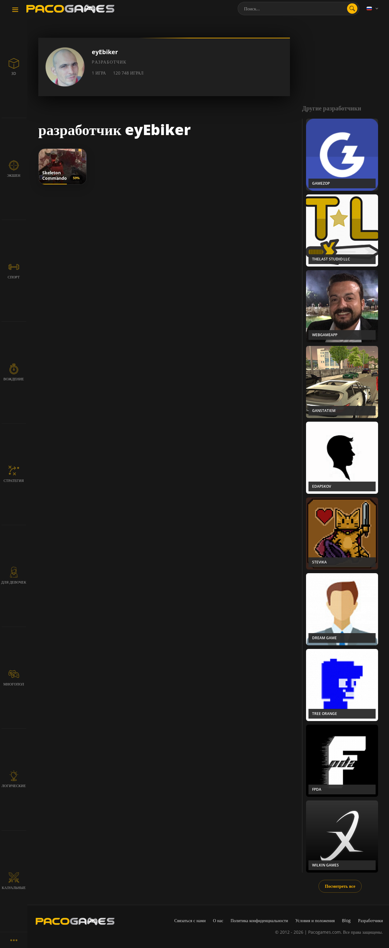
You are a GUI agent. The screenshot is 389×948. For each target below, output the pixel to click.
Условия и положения (315, 920)
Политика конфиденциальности (259, 920)
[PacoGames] (75, 921)
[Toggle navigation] (15, 10)
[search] (352, 8)
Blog (346, 920)
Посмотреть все (340, 886)
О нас (218, 920)
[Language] (373, 8)
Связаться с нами (190, 920)
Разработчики (370, 920)
